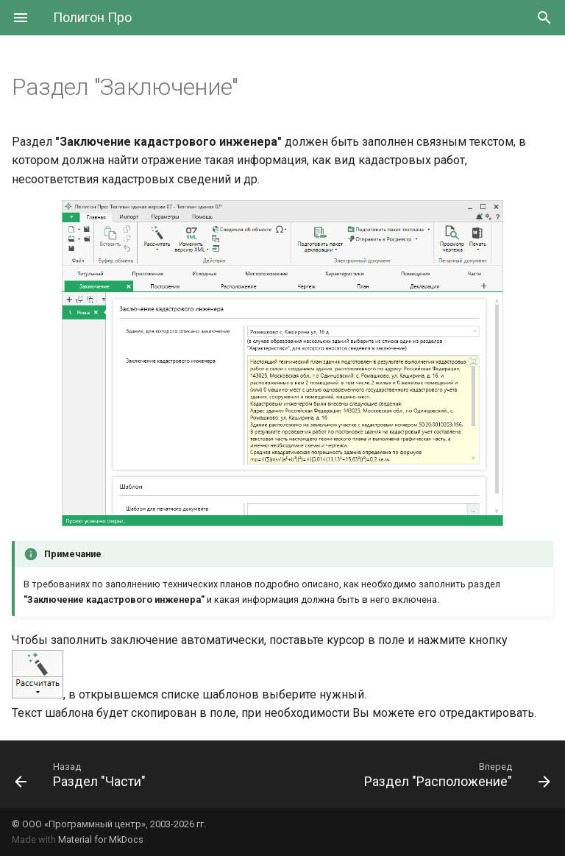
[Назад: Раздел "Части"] (83, 774)
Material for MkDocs (100, 839)
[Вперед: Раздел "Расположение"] (454, 774)
